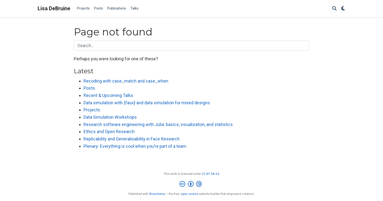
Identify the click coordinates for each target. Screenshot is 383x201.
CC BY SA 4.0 (210, 174)
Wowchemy (157, 194)
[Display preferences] (343, 8)
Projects (92, 109)
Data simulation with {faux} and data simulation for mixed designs (147, 102)
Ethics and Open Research (109, 131)
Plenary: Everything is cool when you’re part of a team (135, 146)
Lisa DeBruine (54, 8)
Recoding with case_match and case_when (126, 81)
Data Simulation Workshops (110, 117)
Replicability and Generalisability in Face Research (132, 138)
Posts (89, 88)
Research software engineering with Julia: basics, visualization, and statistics (158, 124)
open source (189, 194)
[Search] (334, 8)
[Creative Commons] (192, 184)
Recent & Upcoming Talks (108, 95)
